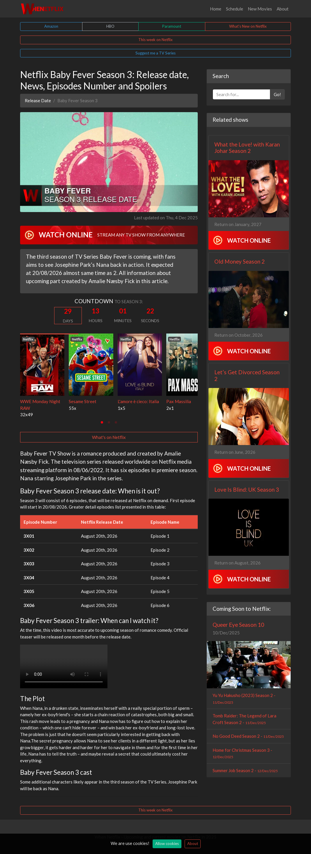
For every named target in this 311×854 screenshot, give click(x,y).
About (283, 8)
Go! (277, 94)
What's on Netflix (109, 437)
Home (215, 8)
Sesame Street (82, 401)
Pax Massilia (178, 401)
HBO (110, 26)
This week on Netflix (155, 39)
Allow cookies (167, 843)
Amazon (51, 26)
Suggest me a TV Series (155, 53)
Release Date (38, 100)
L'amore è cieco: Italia (138, 401)
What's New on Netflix (248, 26)
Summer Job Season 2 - (245, 770)
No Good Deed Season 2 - (248, 736)
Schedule (234, 8)
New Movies (260, 8)
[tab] (101, 422)
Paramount (171, 26)
